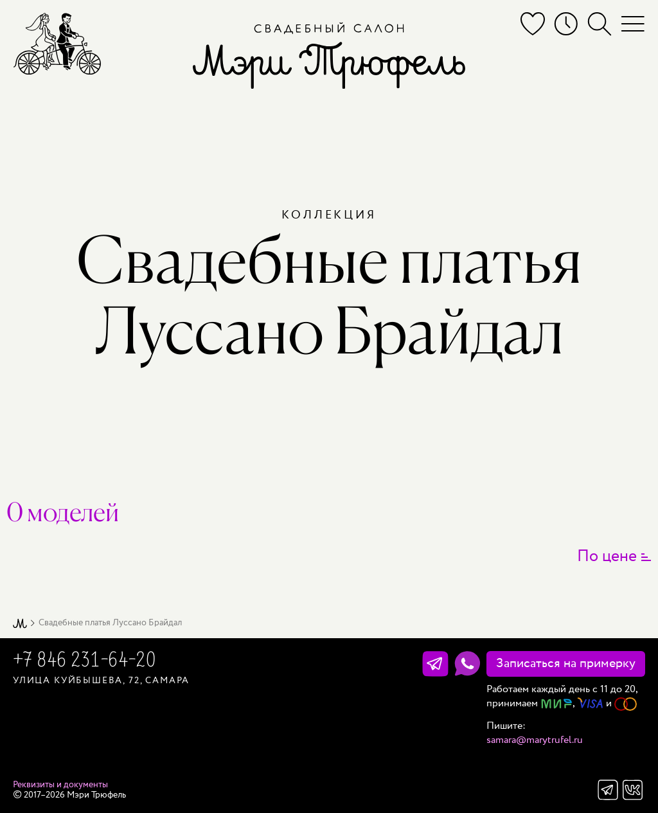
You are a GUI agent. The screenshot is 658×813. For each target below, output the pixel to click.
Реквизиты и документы (60, 785)
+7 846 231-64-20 (84, 661)
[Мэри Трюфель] (57, 43)
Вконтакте (633, 790)
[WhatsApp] (467, 664)
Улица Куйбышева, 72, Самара (101, 680)
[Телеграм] (435, 664)
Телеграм (608, 790)
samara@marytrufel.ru (534, 740)
